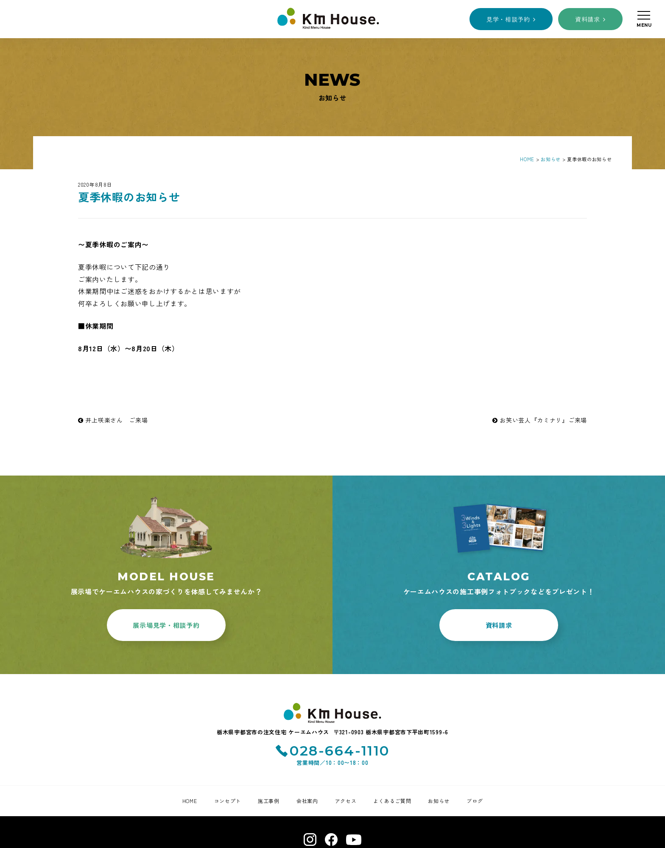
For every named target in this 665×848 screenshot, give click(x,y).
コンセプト (227, 800)
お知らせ (439, 800)
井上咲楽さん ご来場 (113, 420)
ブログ (475, 800)
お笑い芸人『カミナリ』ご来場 (539, 420)
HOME (189, 800)
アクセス (346, 800)
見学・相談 (508, 19)
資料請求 (587, 19)
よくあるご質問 (392, 800)
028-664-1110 (340, 750)
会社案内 (307, 800)
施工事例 (268, 800)
